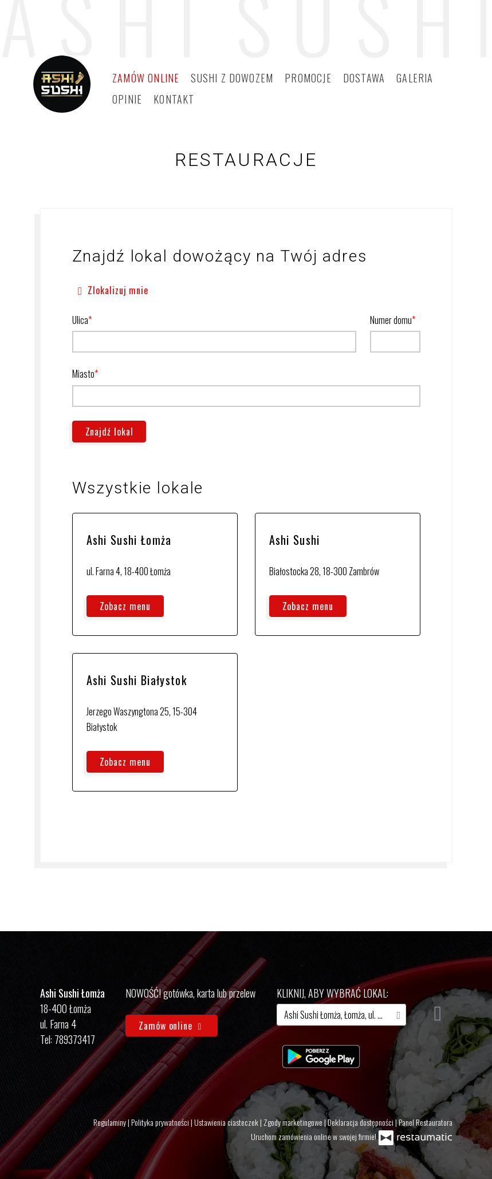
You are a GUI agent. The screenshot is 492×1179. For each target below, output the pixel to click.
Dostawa (364, 77)
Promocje (308, 77)
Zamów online (145, 77)
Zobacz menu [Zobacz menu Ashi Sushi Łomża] (125, 606)
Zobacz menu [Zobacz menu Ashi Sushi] (307, 606)
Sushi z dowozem (232, 77)
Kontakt (173, 99)
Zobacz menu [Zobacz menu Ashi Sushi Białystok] (125, 762)
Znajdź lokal (109, 431)
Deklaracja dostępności (361, 1122)
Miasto (83, 374)
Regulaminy (110, 1122)
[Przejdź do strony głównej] (61, 84)
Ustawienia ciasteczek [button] (227, 1122)
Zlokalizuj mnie (111, 289)
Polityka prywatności (161, 1122)
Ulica (80, 320)
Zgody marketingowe (293, 1122)
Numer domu (391, 320)
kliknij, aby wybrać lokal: (332, 993)
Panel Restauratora (425, 1122)
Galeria (414, 77)
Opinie (127, 99)
